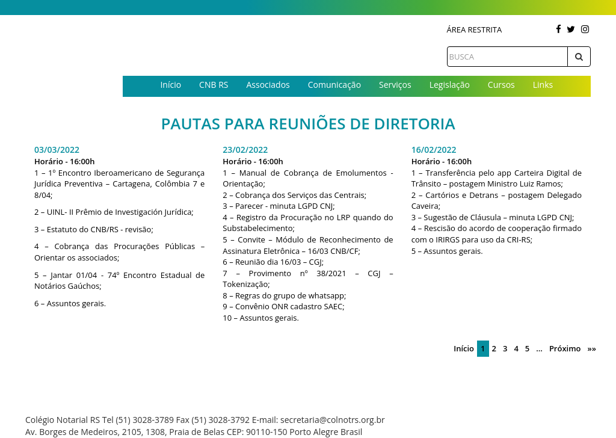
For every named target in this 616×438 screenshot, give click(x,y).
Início (170, 84)
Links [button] (543, 84)
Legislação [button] (450, 84)
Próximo (565, 348)
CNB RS (213, 84)
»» (592, 348)
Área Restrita (474, 29)
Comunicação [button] (334, 84)
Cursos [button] (501, 84)
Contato (356, 104)
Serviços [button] (395, 84)
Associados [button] (267, 84)
